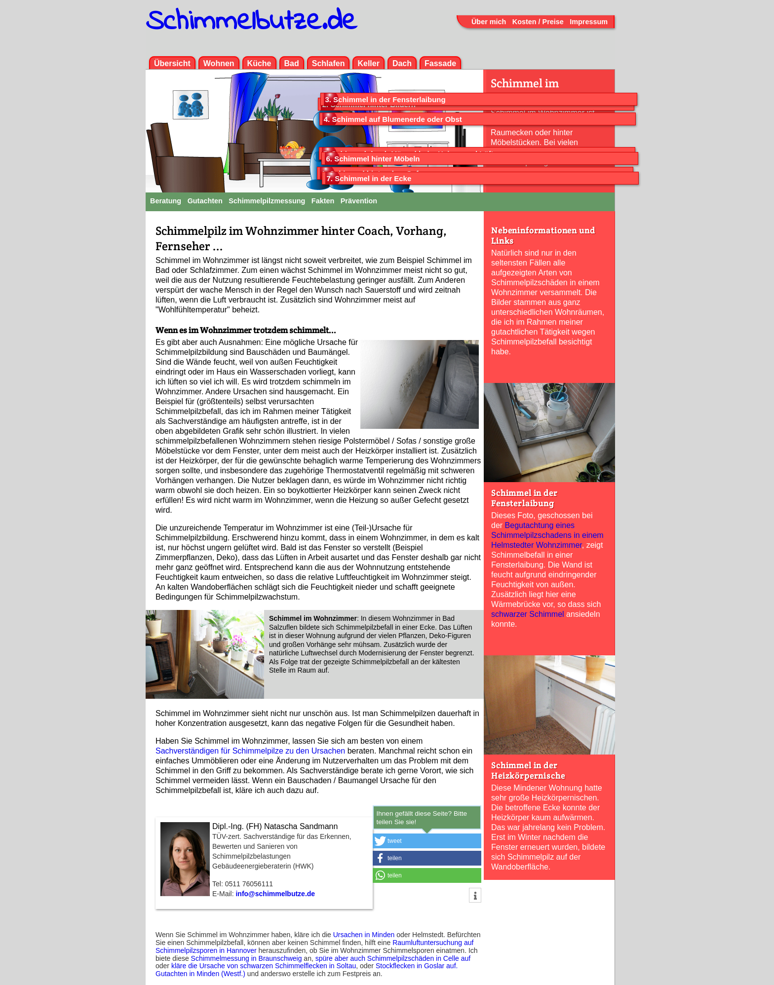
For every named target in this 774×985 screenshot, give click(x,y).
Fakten (322, 201)
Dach (402, 63)
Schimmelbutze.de (251, 22)
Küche (259, 63)
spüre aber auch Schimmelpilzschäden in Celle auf (392, 958)
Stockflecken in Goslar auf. (417, 966)
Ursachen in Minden (364, 935)
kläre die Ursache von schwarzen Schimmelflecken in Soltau (263, 966)
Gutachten (205, 201)
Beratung (165, 201)
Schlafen (328, 63)
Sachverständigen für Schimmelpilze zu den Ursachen (250, 751)
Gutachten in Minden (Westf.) (200, 974)
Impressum (589, 22)
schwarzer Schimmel (527, 614)
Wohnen (218, 63)
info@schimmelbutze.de (275, 894)
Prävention (359, 201)
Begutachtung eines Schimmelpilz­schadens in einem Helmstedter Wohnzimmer (547, 535)
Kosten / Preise (538, 22)
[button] (427, 840)
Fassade (440, 63)
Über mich (488, 22)
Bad (291, 63)
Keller (368, 63)
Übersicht (172, 63)
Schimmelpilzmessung (267, 201)
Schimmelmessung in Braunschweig (246, 958)
